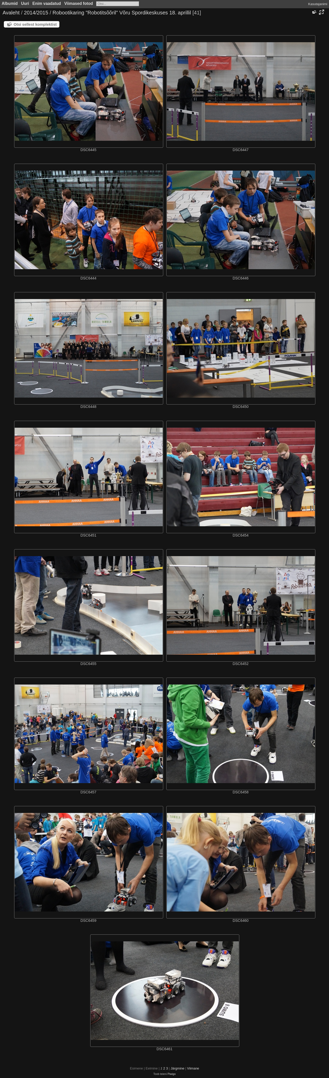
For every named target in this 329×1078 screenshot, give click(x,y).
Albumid (10, 3)
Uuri (25, 3)
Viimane (193, 1068)
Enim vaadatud (46, 3)
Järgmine (177, 1068)
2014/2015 (36, 12)
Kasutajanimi (317, 4)
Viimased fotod (78, 3)
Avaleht (11, 12)
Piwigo (172, 1073)
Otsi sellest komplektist (35, 24)
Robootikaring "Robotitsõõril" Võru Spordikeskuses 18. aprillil (121, 12)
